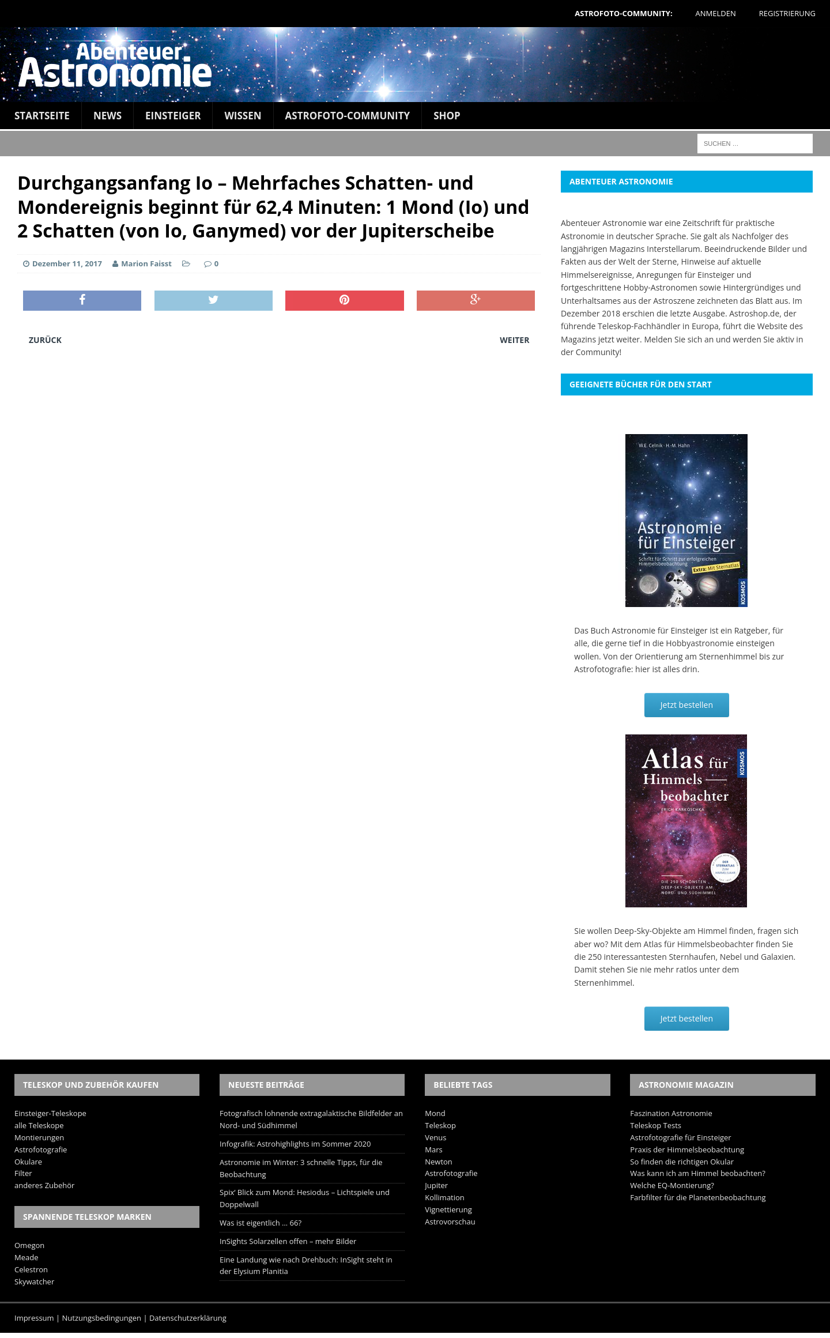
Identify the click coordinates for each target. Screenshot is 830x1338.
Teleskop (440, 1125)
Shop (447, 115)
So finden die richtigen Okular (682, 1161)
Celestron (31, 1269)
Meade (26, 1257)
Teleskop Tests (655, 1125)
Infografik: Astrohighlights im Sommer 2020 (295, 1144)
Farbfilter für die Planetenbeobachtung (697, 1197)
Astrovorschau (450, 1221)
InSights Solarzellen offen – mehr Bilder (288, 1241)
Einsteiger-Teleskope (50, 1113)
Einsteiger (173, 115)
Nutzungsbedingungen (101, 1318)
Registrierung (787, 13)
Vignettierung (448, 1209)
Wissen (242, 115)
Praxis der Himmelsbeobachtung (687, 1149)
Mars (433, 1149)
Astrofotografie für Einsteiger (680, 1137)
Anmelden (716, 13)
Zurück (45, 339)
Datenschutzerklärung (188, 1318)
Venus (435, 1137)
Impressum (34, 1318)
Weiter (514, 339)
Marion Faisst (146, 263)
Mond (435, 1113)
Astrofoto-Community (347, 115)
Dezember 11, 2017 (67, 263)
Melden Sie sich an (679, 339)
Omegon (29, 1245)
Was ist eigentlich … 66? (260, 1223)
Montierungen (39, 1137)
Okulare (28, 1161)
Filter (23, 1173)
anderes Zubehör (44, 1185)
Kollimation (445, 1197)
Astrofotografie (40, 1149)
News (107, 115)
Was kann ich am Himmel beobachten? (697, 1173)
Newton (438, 1161)
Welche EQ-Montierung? (672, 1185)
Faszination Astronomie (671, 1113)
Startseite (42, 115)
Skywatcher (34, 1281)
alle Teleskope (39, 1125)
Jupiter (436, 1185)
